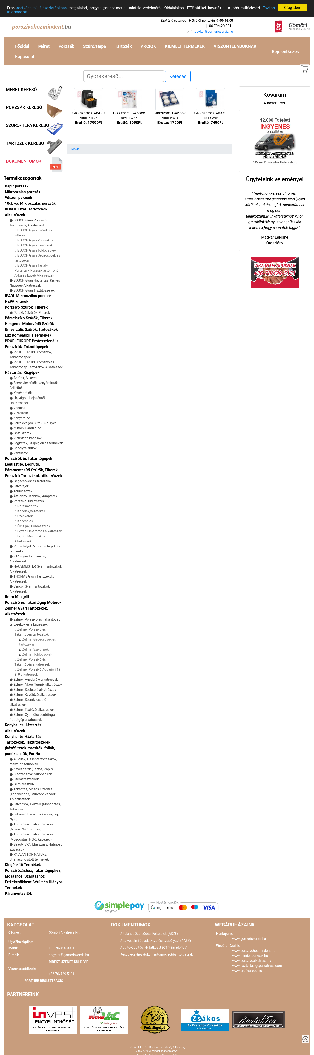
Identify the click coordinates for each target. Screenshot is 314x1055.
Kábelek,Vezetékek (31, 511)
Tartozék (123, 46)
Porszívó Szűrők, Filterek (31, 313)
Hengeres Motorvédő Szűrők (29, 323)
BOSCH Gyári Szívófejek (35, 245)
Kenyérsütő (21, 418)
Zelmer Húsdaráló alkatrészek (35, 679)
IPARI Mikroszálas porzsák (28, 296)
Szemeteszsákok (26, 779)
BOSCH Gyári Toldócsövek (36, 250)
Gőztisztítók (22, 433)
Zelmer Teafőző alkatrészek (33, 710)
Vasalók (19, 408)
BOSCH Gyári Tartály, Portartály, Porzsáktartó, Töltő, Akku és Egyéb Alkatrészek (36, 270)
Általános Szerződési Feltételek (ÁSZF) (149, 934)
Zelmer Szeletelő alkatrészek (34, 689)
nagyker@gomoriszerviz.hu (213, 31)
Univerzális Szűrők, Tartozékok (31, 329)
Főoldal (22, 46)
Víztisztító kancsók (27, 438)
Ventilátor (20, 453)
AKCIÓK (148, 46)
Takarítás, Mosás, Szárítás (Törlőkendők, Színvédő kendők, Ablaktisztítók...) (33, 794)
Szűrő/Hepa (94, 46)
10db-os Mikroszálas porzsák (30, 203)
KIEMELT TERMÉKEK (185, 46)
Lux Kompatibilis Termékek (28, 335)
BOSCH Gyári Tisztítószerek (33, 290)
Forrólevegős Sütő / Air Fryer (34, 423)
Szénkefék (25, 516)
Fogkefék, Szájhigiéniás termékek (38, 443)
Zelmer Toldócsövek (37, 654)
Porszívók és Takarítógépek (28, 458)
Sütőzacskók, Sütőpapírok (32, 774)
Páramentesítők (18, 893)
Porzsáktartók (27, 506)
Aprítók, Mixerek (25, 378)
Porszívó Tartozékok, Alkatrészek (33, 475)
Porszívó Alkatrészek (28, 501)
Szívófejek (20, 486)
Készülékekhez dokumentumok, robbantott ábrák (156, 954)
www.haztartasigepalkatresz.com (257, 966)
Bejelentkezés (285, 51)
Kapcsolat (24, 56)
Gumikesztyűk (23, 784)
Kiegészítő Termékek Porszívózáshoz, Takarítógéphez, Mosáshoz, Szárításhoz (33, 870)
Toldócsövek (22, 491)
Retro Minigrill (17, 596)
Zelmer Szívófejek (35, 649)
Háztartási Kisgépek (22, 372)
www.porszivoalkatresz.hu (251, 961)
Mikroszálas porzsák (22, 192)
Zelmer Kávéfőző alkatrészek (34, 694)
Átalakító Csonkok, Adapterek (35, 496)
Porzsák (66, 46)
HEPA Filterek (16, 301)
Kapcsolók (25, 521)
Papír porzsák (16, 186)
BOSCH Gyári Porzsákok (35, 240)
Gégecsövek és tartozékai (32, 481)
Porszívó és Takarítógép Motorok (33, 602)
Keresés (177, 76)
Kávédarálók (22, 393)
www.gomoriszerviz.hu (249, 939)
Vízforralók (21, 413)
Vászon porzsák (18, 197)
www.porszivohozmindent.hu (253, 951)
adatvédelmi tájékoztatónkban (41, 7)
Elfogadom (292, 7)
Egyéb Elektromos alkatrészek (39, 531)
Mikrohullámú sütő (27, 428)
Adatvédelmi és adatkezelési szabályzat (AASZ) (155, 941)
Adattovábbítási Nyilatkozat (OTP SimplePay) (153, 947)
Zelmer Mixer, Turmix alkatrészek (37, 684)
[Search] (123, 76)
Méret (44, 46)
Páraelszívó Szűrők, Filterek (29, 318)
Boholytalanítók (24, 448)
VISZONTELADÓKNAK (235, 46)
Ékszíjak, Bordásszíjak (33, 526)
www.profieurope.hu (247, 971)
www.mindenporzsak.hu (250, 956)
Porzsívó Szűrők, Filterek (26, 307)
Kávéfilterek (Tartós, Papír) (33, 769)
